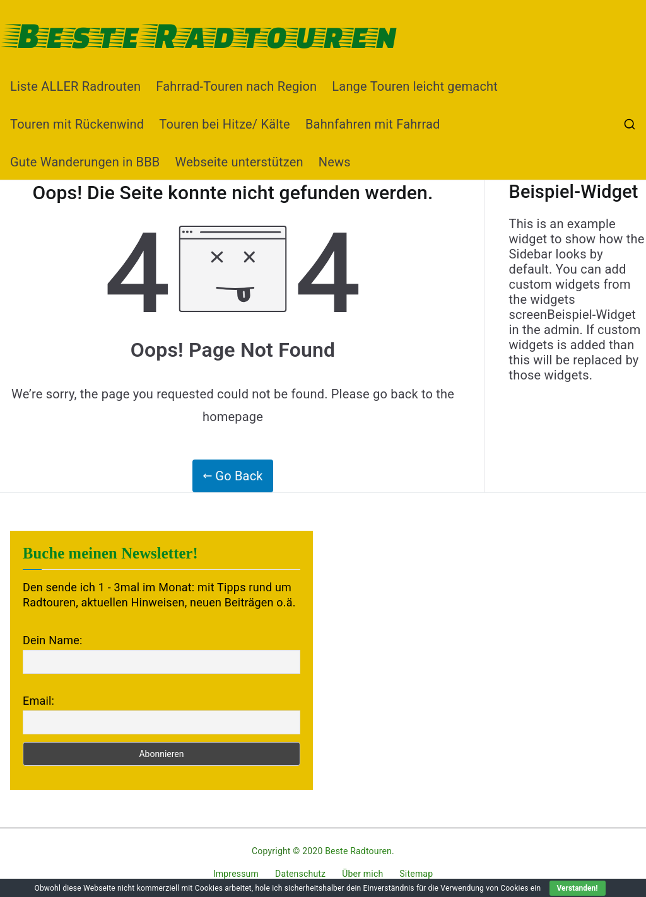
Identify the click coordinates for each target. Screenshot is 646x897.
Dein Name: (52, 640)
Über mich (362, 874)
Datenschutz (300, 874)
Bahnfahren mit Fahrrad (372, 124)
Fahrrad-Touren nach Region (236, 86)
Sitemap (416, 874)
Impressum (236, 874)
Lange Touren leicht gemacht (415, 86)
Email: (38, 700)
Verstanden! (577, 888)
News (335, 162)
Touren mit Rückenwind (77, 124)
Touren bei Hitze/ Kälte (224, 124)
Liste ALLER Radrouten (75, 86)
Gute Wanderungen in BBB (85, 162)
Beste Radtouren (203, 34)
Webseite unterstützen (239, 162)
